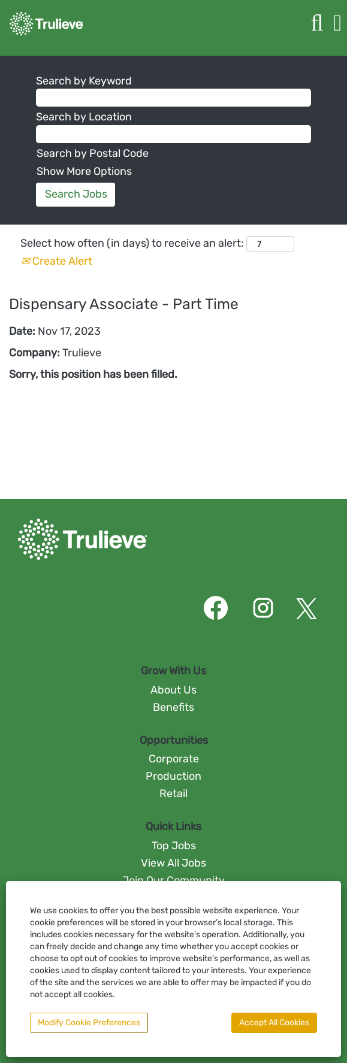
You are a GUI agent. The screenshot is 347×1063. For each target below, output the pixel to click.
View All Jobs (173, 863)
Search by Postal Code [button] (93, 153)
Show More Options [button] (84, 171)
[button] (337, 23)
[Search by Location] (173, 134)
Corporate (174, 759)
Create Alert (56, 261)
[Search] (317, 23)
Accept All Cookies (274, 1022)
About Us (173, 690)
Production (173, 776)
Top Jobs (174, 846)
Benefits (173, 707)
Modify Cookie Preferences (89, 1022)
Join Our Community (173, 880)
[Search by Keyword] (173, 98)
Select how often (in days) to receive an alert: (132, 243)
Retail (173, 793)
